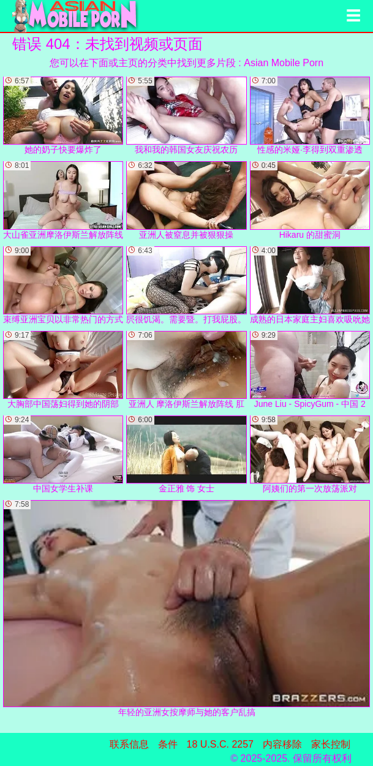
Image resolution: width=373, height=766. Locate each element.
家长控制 (330, 744)
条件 (168, 744)
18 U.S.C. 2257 (220, 744)
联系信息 (129, 744)
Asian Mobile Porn (283, 63)
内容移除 (282, 744)
